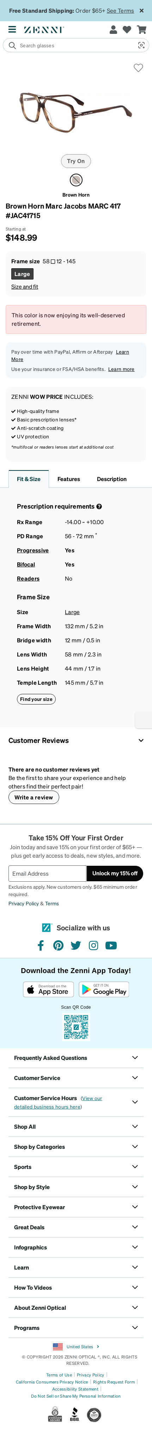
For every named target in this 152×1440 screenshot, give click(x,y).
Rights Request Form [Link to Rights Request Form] (114, 1382)
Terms (52, 903)
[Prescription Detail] (98, 506)
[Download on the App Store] (48, 989)
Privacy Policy (23, 903)
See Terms (120, 10)
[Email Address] (47, 873)
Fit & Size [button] (29, 478)
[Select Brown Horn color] (76, 180)
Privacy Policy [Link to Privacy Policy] (90, 1375)
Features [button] (68, 478)
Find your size (36, 699)
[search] (68, 45)
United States (76, 1346)
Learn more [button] (121, 369)
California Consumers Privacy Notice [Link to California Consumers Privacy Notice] (52, 1382)
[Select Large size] (22, 274)
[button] (141, 45)
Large (72, 612)
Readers (28, 578)
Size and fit (24, 286)
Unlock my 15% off (115, 873)
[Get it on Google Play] (103, 989)
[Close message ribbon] (141, 10)
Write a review (33, 797)
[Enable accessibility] (143, 720)
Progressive (33, 550)
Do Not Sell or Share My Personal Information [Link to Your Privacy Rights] (76, 1396)
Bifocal (26, 564)
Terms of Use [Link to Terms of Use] (59, 1375)
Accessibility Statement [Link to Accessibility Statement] (75, 1389)
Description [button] (112, 478)
